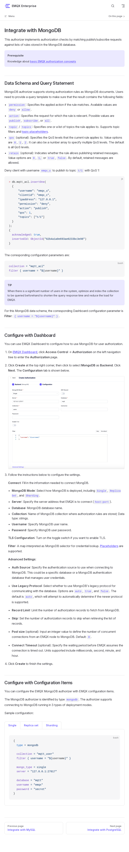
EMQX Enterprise (20, 6)
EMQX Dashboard (25, 352)
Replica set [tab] (31, 725)
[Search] (112, 6)
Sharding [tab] (52, 725)
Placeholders (109, 546)
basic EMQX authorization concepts (53, 61)
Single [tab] (12, 725)
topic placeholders (35, 131)
